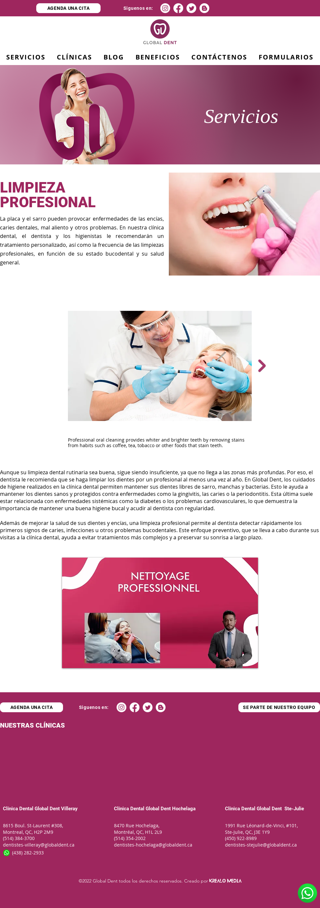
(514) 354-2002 (130, 838)
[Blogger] (204, 8)
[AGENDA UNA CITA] (68, 8)
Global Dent (48, 809)
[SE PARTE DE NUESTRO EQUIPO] (279, 707)
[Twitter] (191, 8)
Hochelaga (183, 809)
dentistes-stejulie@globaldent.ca (261, 845)
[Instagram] (165, 8)
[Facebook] (178, 8)
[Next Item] (262, 366)
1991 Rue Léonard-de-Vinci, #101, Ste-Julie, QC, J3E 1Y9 (262, 828)
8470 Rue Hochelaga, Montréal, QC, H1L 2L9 (138, 828)
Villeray (69, 809)
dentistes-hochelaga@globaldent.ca (153, 845)
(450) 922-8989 (241, 838)
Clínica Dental (18, 809)
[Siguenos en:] (138, 8)
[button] (157, 57)
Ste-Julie (293, 809)
